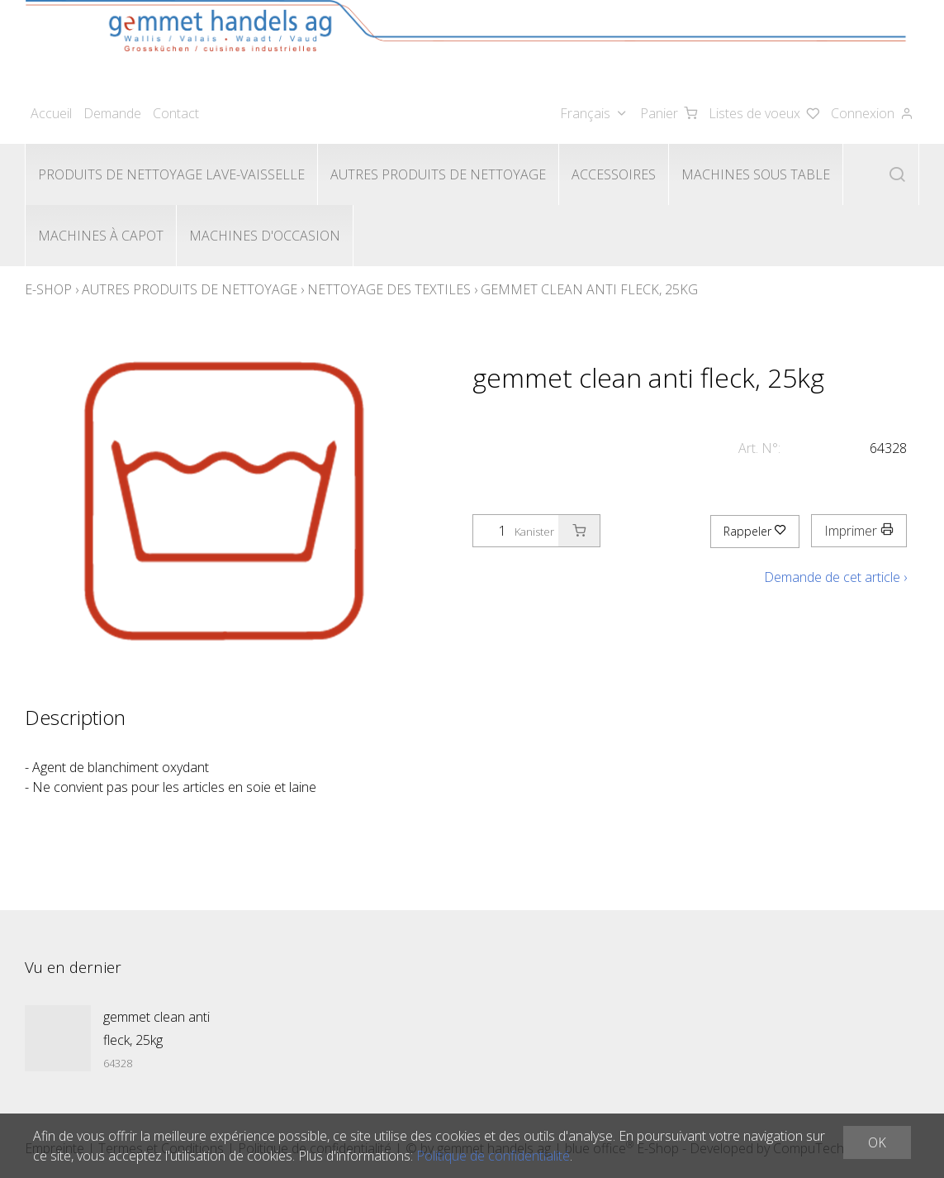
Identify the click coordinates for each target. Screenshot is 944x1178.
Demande (112, 113)
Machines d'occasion (264, 236)
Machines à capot (101, 236)
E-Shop (48, 289)
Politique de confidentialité (493, 1156)
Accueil (51, 113)
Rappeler (754, 531)
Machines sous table (755, 174)
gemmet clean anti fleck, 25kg (589, 289)
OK (877, 1142)
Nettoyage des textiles (389, 289)
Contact (176, 113)
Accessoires (614, 174)
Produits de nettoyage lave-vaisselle (171, 174)
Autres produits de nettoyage (438, 174)
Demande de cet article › (835, 577)
